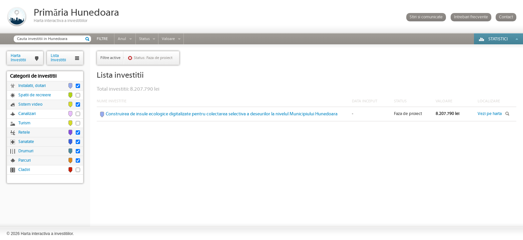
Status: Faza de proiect (153, 58)
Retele (24, 132)
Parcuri (24, 160)
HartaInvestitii (18, 57)
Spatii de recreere (34, 95)
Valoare (168, 39)
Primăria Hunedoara (76, 12)
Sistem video (30, 104)
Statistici (498, 39)
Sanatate (26, 141)
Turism (24, 123)
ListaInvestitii (58, 57)
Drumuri (25, 151)
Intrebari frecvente (471, 17)
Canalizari (27, 113)
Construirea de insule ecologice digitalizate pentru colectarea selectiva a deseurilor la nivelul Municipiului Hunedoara (222, 114)
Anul (122, 39)
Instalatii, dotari (32, 85)
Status (144, 39)
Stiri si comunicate (426, 17)
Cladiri (24, 169)
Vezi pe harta (490, 114)
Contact (506, 17)
